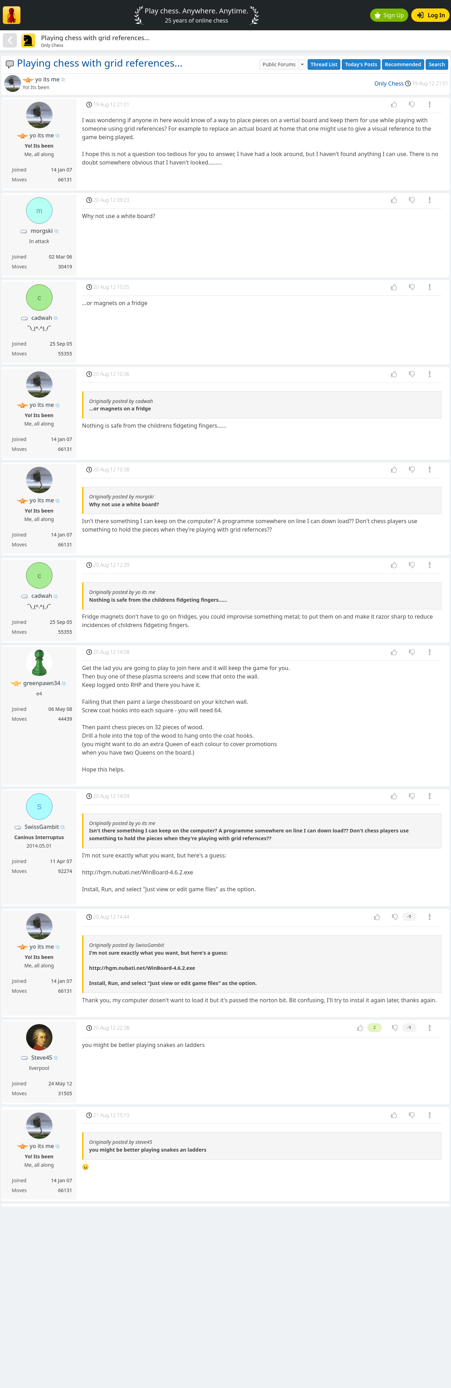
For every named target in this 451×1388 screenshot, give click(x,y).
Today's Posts (361, 64)
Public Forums (278, 64)
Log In (431, 15)
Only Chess (389, 83)
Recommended (403, 64)
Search (437, 64)
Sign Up (389, 15)
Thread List (324, 64)
